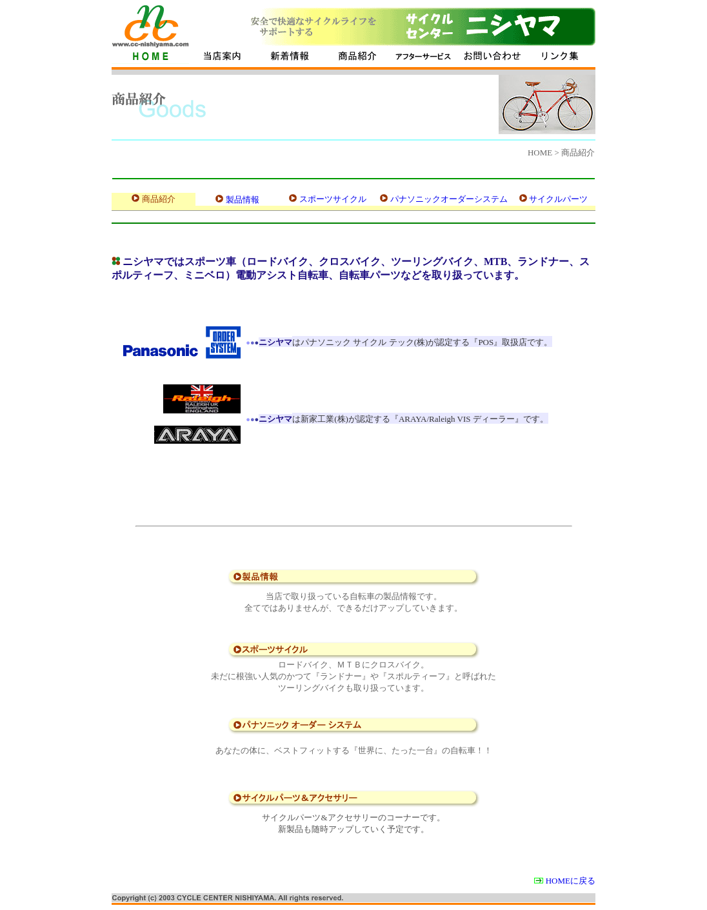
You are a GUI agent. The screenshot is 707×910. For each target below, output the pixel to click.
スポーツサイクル (332, 199)
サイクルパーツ (558, 199)
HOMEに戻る (570, 880)
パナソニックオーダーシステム (449, 199)
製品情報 (242, 199)
